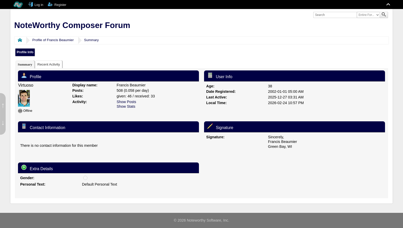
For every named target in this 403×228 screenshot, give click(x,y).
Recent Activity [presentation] (48, 64)
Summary (91, 40)
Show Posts (126, 102)
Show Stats (126, 106)
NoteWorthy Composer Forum (72, 25)
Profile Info (25, 52)
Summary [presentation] (25, 64)
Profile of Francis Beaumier (53, 40)
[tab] (24, 64)
